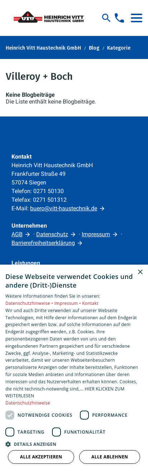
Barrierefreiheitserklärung (43, 242)
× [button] (140, 272)
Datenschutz (52, 234)
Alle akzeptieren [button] (41, 457)
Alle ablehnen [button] (109, 457)
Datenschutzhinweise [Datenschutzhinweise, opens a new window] (27, 403)
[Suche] (106, 18)
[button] (136, 18)
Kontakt (90, 303)
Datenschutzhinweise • (29, 303)
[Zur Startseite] (51, 18)
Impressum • (68, 303)
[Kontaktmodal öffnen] (119, 18)
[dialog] (74, 368)
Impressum (96, 234)
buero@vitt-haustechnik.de (63, 208)
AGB (17, 234)
